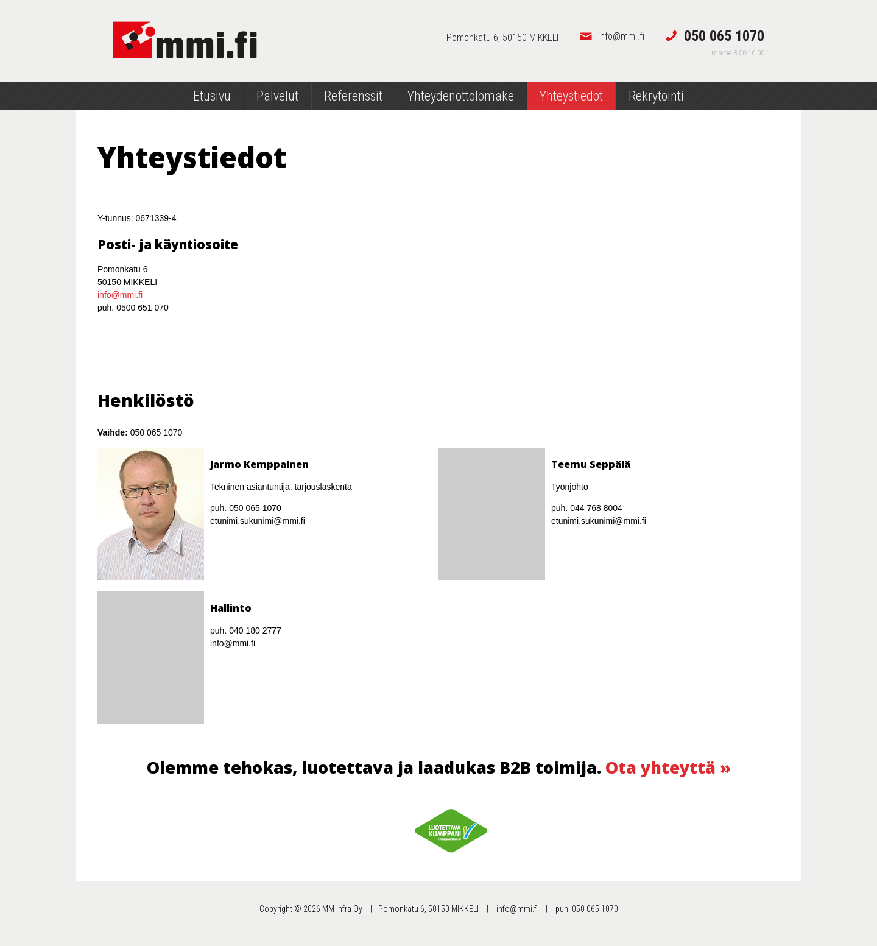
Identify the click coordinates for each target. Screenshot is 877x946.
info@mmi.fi (120, 295)
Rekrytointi (656, 96)
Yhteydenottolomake (460, 96)
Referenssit (353, 96)
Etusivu (212, 96)
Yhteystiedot (571, 96)
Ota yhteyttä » (668, 767)
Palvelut (277, 96)
